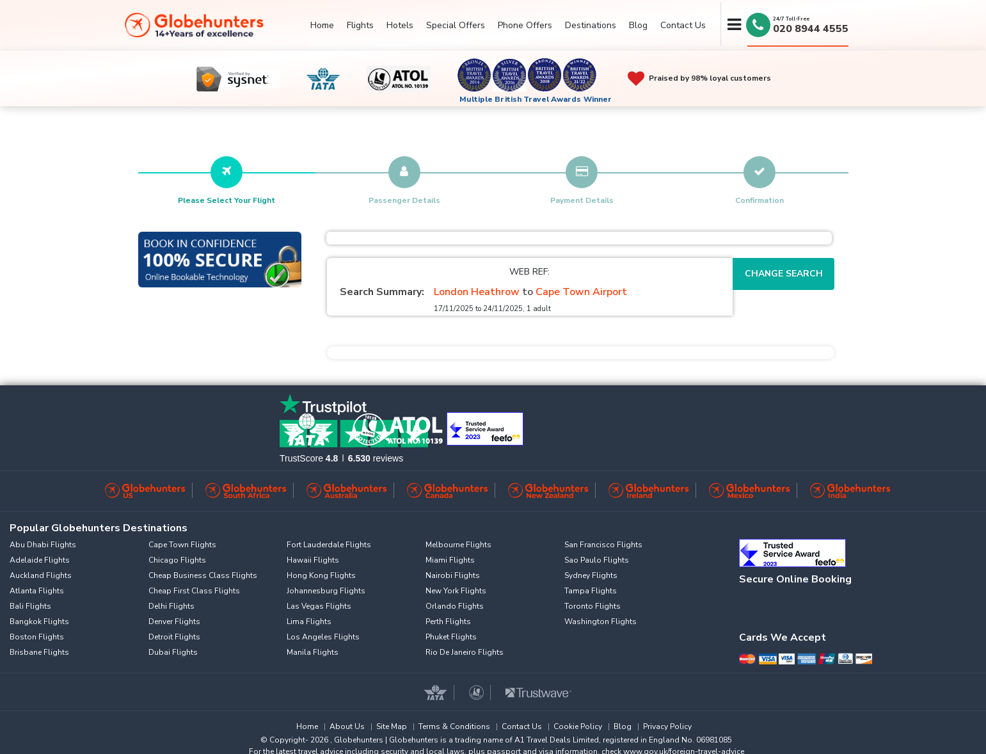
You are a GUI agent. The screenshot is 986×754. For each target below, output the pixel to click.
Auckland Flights (41, 575)
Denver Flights (174, 621)
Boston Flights (37, 637)
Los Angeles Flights (323, 637)
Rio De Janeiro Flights (464, 652)
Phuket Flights (451, 637)
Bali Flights (30, 606)
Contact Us (683, 25)
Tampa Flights (590, 591)
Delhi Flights (171, 606)
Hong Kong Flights (321, 575)
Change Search (784, 274)
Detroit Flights (174, 637)
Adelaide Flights (40, 560)
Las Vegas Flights (319, 606)
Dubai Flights (173, 652)
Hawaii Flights (313, 560)
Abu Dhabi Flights (43, 545)
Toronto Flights (592, 606)
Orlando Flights (454, 606)
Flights (360, 25)
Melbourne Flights (458, 545)
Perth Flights (448, 621)
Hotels (399, 25)
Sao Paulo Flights (596, 560)
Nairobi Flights (452, 575)
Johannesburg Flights (326, 591)
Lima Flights (309, 621)
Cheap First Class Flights (194, 591)
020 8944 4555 (810, 29)
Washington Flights (600, 621)
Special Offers (455, 25)
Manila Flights (312, 652)
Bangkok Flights (39, 621)
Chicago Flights (177, 560)
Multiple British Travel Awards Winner (535, 99)
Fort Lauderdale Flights (329, 545)
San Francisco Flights (603, 545)
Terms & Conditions (454, 726)
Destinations (590, 25)
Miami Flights (450, 560)
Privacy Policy (667, 726)
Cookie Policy (577, 726)
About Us (347, 726)
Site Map (391, 726)
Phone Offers (525, 25)
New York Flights (455, 591)
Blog (638, 25)
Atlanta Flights (37, 591)
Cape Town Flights (182, 545)
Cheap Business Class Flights (202, 575)
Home (322, 25)
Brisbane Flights (39, 652)
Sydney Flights (590, 575)
